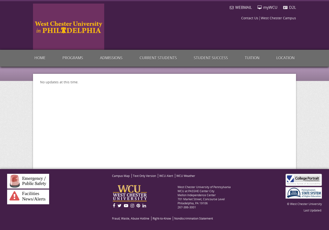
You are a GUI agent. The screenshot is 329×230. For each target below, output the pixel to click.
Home (40, 57)
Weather (185, 176)
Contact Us (249, 18)
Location (285, 57)
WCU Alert (166, 176)
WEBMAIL (241, 7)
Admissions (111, 57)
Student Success (211, 57)
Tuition (252, 57)
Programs (72, 57)
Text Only (144, 176)
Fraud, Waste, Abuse (130, 218)
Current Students (158, 57)
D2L (289, 7)
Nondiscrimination (193, 218)
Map (121, 176)
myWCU (267, 7)
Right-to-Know (162, 218)
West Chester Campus (278, 18)
